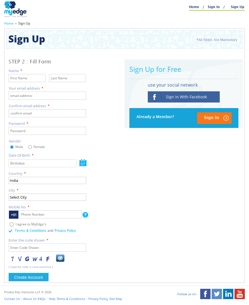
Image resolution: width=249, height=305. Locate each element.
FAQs (41, 299)
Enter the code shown (28, 240)
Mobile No (19, 206)
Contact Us (12, 299)
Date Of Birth (21, 155)
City (13, 190)
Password (18, 123)
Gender (15, 141)
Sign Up (237, 7)
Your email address (26, 88)
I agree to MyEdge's (31, 224)
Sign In (214, 7)
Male (18, 146)
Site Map (116, 299)
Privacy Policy (65, 230)
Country (17, 173)
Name (15, 70)
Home (194, 7)
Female (39, 146)
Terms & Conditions (30, 230)
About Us (30, 299)
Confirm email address (29, 105)
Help (52, 299)
